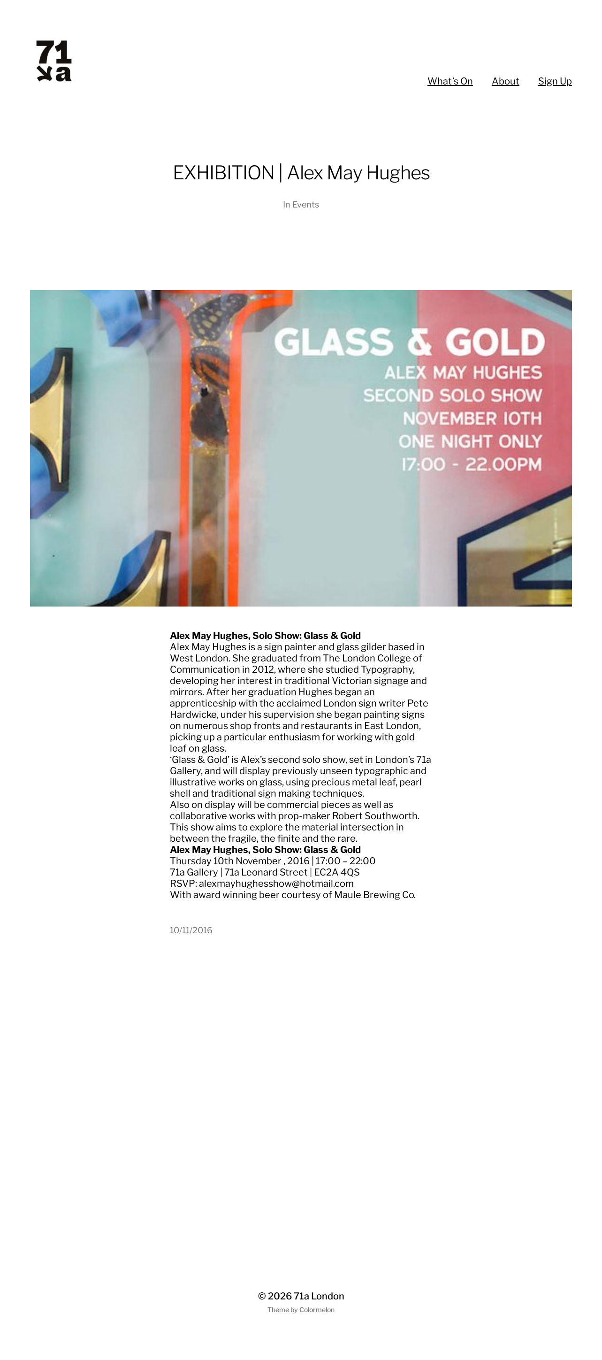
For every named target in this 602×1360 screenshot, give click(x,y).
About (505, 81)
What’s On (450, 81)
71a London (319, 1296)
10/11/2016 (191, 930)
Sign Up (555, 81)
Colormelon (317, 1310)
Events (305, 204)
